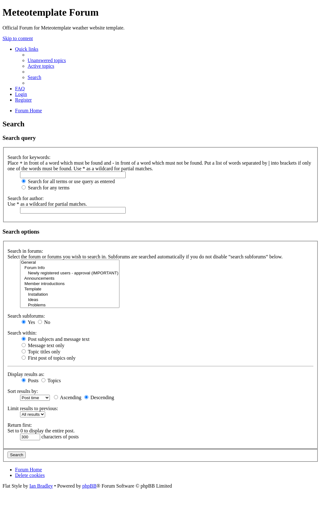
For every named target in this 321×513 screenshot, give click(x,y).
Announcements (69, 278)
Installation (69, 294)
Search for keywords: (29, 157)
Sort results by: (23, 391)
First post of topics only (49, 358)
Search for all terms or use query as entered (68, 181)
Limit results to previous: (33, 408)
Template (69, 289)
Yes (28, 322)
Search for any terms (46, 187)
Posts (30, 380)
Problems (69, 305)
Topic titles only (41, 351)
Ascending (68, 397)
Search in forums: (25, 251)
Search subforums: (26, 316)
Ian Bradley (41, 486)
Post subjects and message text (55, 339)
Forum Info (69, 268)
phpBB (89, 486)
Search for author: (26, 198)
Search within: (22, 333)
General (69, 262)
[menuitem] (47, 60)
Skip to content (18, 38)
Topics (51, 380)
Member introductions (69, 284)
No (44, 322)
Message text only (43, 345)
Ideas (69, 300)
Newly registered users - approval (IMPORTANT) (69, 273)
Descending (99, 397)
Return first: (20, 425)
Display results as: (26, 374)
